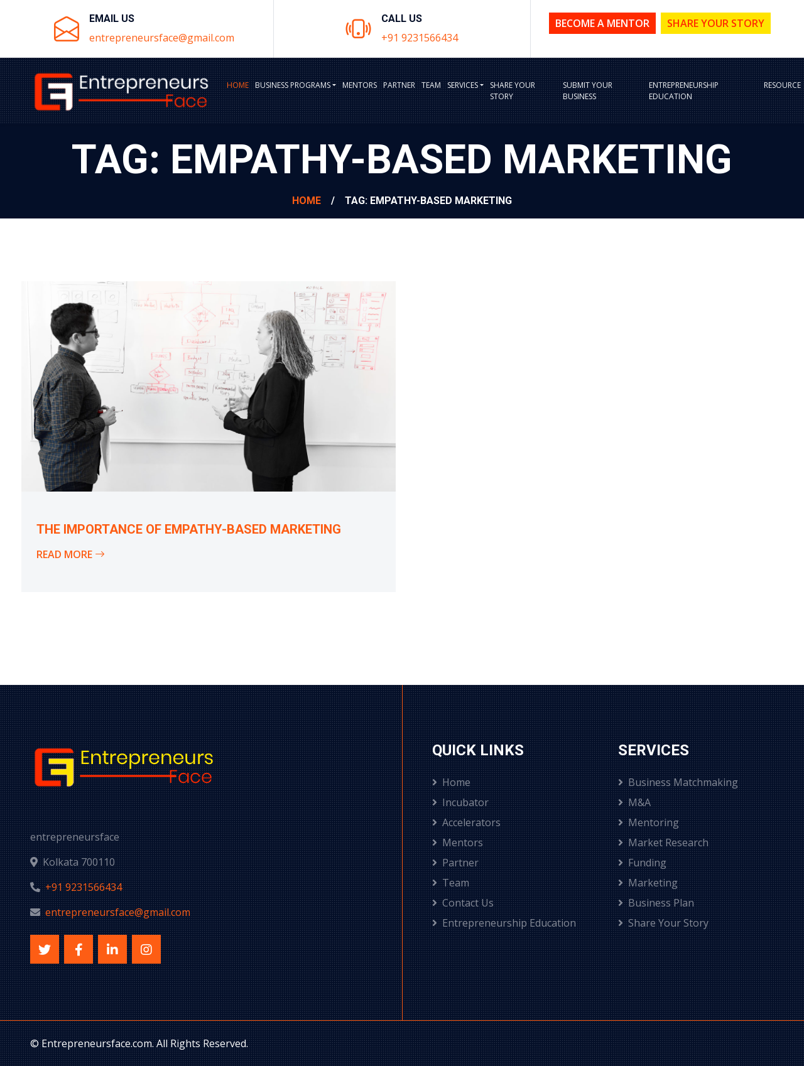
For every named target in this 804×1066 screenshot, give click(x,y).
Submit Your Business (587, 91)
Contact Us (463, 903)
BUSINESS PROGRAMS (292, 85)
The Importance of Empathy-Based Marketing (188, 529)
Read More (70, 554)
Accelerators (466, 822)
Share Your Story (715, 23)
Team (431, 85)
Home (238, 85)
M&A (634, 802)
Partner (399, 85)
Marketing (648, 883)
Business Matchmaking (678, 782)
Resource (782, 85)
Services (462, 85)
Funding (642, 862)
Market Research (663, 842)
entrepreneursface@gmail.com (161, 38)
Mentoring (648, 822)
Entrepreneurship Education (684, 91)
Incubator (460, 802)
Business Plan (656, 903)
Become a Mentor (602, 23)
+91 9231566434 (419, 38)
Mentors (359, 85)
